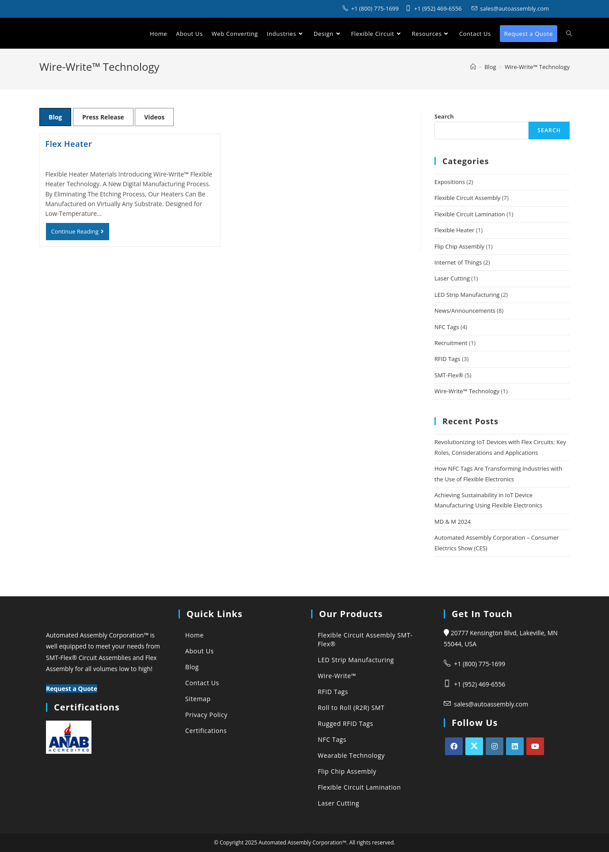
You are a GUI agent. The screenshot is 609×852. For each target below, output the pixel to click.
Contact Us (202, 683)
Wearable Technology (351, 755)
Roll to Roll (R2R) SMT (351, 707)
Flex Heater (69, 143)
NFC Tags (446, 327)
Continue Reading (80, 234)
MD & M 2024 (452, 522)
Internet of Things (458, 262)
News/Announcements (464, 311)
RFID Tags (447, 359)
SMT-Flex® (448, 375)
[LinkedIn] (515, 746)
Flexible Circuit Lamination (469, 214)
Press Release (103, 117)
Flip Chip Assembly (459, 246)
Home (194, 635)
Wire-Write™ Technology (466, 391)
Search (444, 116)
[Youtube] (535, 746)
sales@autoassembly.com (491, 704)
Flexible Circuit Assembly (467, 198)
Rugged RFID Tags (345, 723)
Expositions (449, 182)
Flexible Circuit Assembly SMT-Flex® (365, 639)
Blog (55, 117)
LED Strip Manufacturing (466, 295)
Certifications (206, 730)
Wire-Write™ (337, 676)
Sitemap (198, 699)
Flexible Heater (454, 230)
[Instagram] (494, 746)
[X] (474, 746)
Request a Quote (71, 688)
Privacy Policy (206, 714)
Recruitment (451, 343)
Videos (154, 117)
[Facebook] (454, 746)
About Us (199, 651)
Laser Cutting (452, 278)
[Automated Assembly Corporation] (473, 67)
